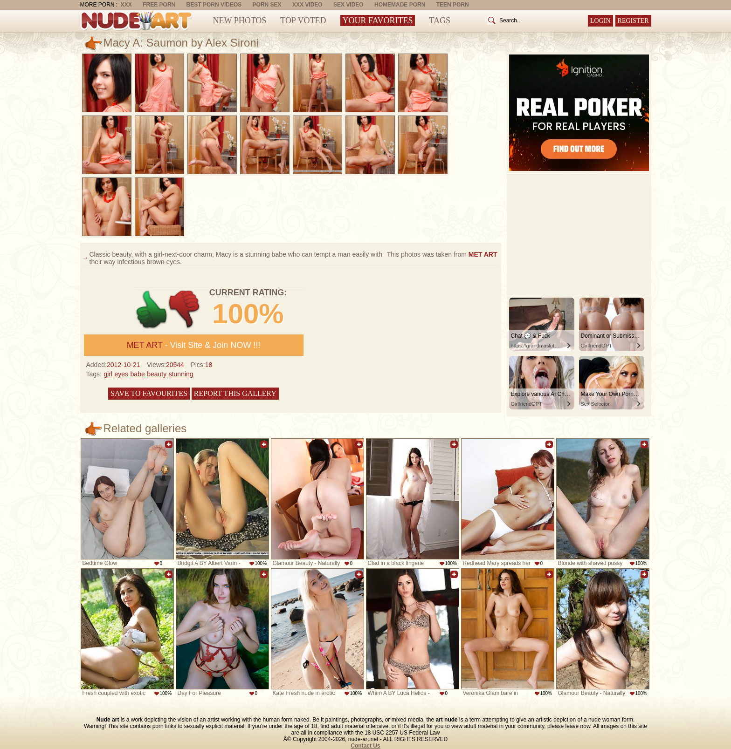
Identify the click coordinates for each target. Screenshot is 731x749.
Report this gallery (235, 393)
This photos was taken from (442, 254)
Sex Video (348, 4)
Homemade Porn (399, 4)
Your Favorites (378, 20)
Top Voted (303, 20)
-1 (184, 309)
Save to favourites (148, 393)
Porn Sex (267, 4)
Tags (439, 20)
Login (600, 20)
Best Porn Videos (214, 4)
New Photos (240, 20)
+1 (151, 309)
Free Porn (159, 4)
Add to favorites (168, 444)
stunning (181, 374)
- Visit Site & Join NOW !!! (194, 345)
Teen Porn (452, 4)
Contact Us (365, 745)
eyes (122, 374)
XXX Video (307, 4)
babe (138, 374)
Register (633, 20)
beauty (156, 374)
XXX (126, 4)
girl (107, 374)
